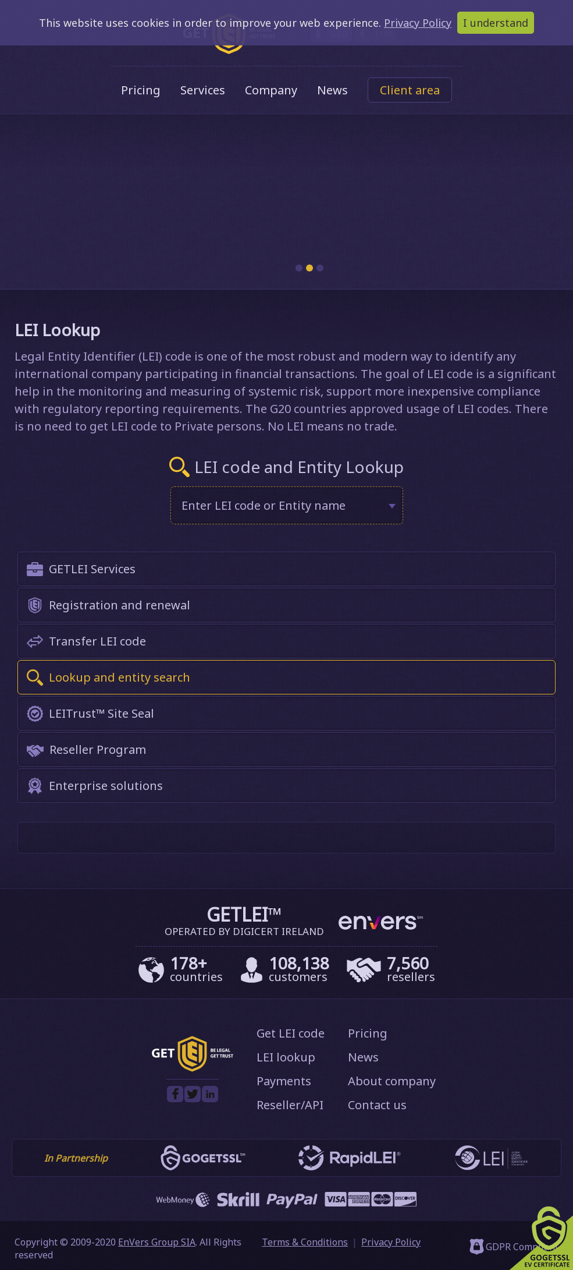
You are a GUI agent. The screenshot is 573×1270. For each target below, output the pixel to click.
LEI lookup (286, 1057)
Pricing (141, 90)
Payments (284, 1081)
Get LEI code (291, 1033)
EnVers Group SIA (156, 1242)
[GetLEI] (192, 1068)
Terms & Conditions (305, 1242)
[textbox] (278, 505)
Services (202, 90)
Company (271, 90)
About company (392, 1081)
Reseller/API (290, 1105)
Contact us (377, 1105)
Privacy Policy (391, 1242)
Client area (410, 90)
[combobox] (286, 505)
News (332, 90)
